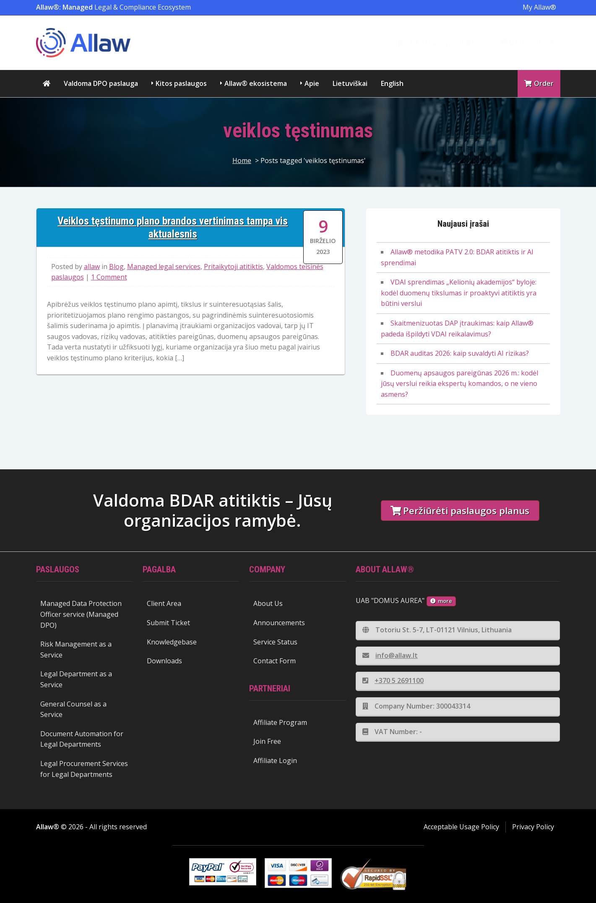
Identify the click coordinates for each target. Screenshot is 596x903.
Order (539, 83)
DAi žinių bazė (527, 42)
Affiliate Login (275, 760)
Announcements (279, 622)
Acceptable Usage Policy (461, 826)
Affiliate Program (280, 722)
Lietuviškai (350, 83)
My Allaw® (539, 7)
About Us (268, 603)
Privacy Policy (533, 826)
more (441, 601)
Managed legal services (163, 266)
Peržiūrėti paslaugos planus (459, 510)
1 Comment (109, 277)
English (392, 83)
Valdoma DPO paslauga (101, 83)
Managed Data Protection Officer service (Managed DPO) (81, 614)
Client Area (164, 603)
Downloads (164, 660)
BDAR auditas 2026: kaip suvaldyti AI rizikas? (459, 353)
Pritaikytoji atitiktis (233, 266)
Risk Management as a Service (76, 649)
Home (241, 160)
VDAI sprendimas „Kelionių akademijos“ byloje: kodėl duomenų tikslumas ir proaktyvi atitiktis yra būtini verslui (458, 292)
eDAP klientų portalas (436, 42)
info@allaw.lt (390, 655)
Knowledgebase (172, 642)
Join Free (267, 741)
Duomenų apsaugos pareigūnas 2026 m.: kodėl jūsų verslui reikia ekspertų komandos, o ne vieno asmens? (459, 383)
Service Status (275, 642)
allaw (92, 266)
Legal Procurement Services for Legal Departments (84, 769)
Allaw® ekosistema (255, 83)
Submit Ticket (168, 622)
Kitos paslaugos (181, 83)
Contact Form (274, 660)
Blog (116, 266)
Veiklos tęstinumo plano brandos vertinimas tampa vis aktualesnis (172, 227)
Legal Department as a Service (76, 679)
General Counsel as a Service (73, 709)
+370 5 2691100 (393, 680)
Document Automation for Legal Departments (81, 739)
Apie (312, 83)
